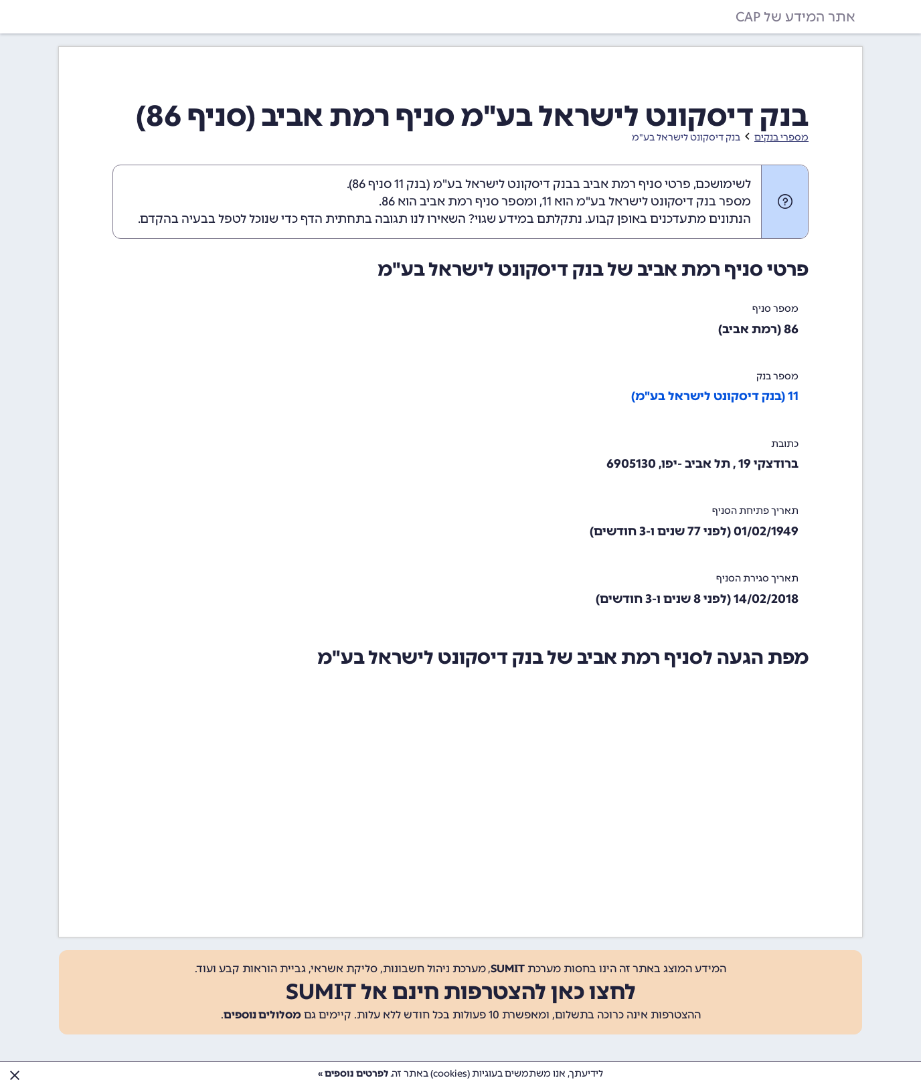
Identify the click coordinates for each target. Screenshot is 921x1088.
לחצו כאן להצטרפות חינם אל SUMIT (461, 991)
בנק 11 (410, 184)
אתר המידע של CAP (795, 17)
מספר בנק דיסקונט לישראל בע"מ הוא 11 (646, 201)
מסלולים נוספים (262, 1014)
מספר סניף (775, 308)
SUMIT (508, 968)
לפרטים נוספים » (353, 1073)
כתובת (785, 444)
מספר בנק (777, 376)
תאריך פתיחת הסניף (755, 511)
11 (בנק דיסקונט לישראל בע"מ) (715, 396)
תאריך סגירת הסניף (757, 578)
